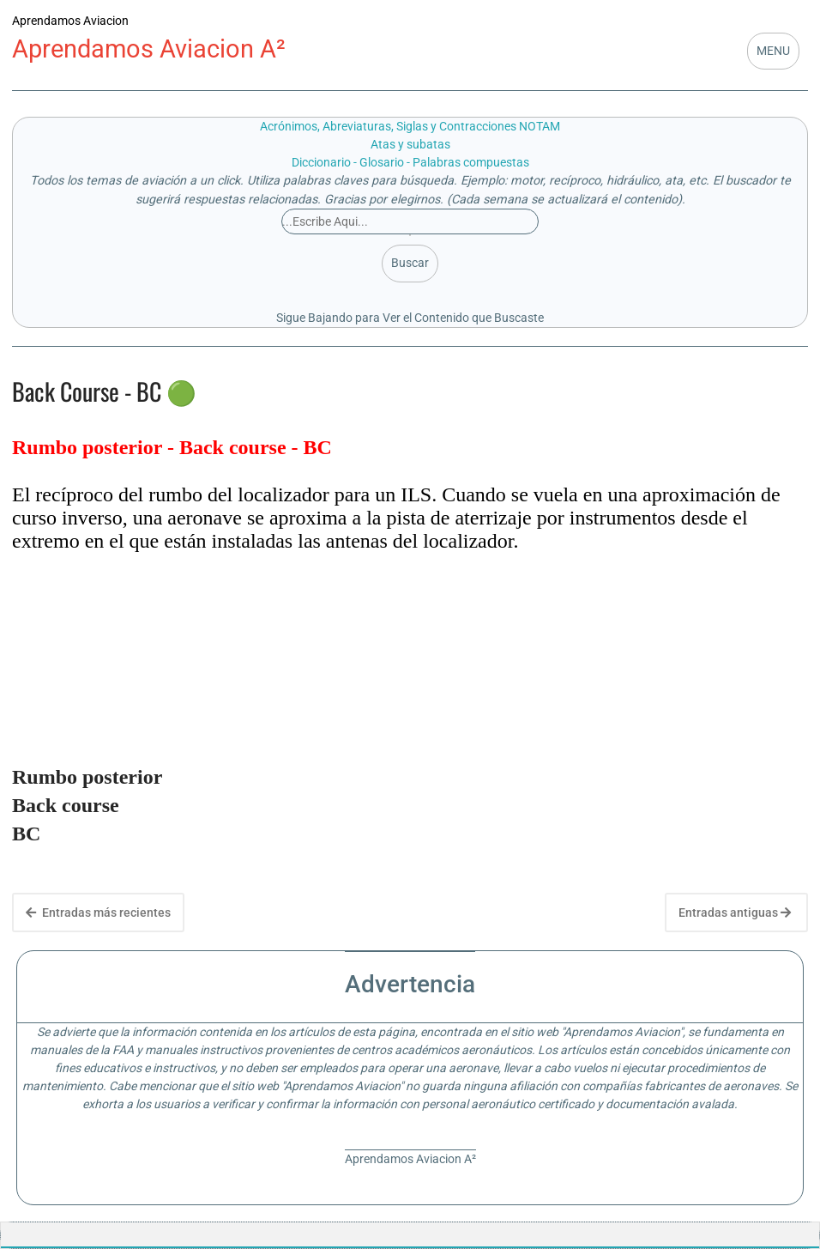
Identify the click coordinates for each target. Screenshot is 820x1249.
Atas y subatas (410, 144)
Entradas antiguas (734, 912)
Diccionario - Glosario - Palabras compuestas (410, 162)
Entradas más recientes (98, 912)
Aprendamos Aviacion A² (149, 49)
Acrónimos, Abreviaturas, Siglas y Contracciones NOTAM (410, 126)
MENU (773, 51)
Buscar (410, 263)
